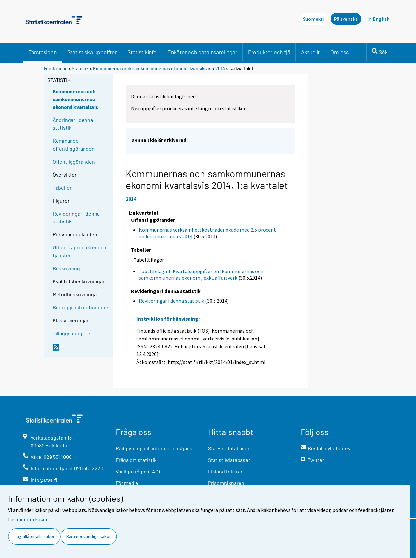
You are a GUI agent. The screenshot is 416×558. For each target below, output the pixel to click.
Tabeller (62, 187)
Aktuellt (310, 52)
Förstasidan (42, 52)
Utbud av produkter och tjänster (79, 251)
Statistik (80, 68)
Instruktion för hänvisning (167, 318)
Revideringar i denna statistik (76, 217)
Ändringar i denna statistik (73, 124)
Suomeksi (313, 19)
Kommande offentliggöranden (74, 145)
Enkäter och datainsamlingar (202, 52)
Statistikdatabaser (229, 460)
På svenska (346, 19)
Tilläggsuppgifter (72, 333)
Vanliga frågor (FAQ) (138, 471)
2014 (220, 68)
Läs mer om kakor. (28, 519)
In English (378, 19)
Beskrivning (66, 268)
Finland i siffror (225, 471)
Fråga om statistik (136, 460)
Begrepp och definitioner (81, 307)
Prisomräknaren (226, 483)
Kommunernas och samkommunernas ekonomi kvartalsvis (152, 68)
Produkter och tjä (269, 52)
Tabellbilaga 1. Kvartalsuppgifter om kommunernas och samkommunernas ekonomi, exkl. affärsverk (201, 274)
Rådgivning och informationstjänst (155, 448)
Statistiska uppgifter (92, 52)
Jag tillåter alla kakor (34, 536)
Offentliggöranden (74, 161)
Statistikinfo (142, 52)
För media (127, 483)
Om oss (340, 52)
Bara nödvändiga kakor (88, 536)
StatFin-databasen (229, 448)
